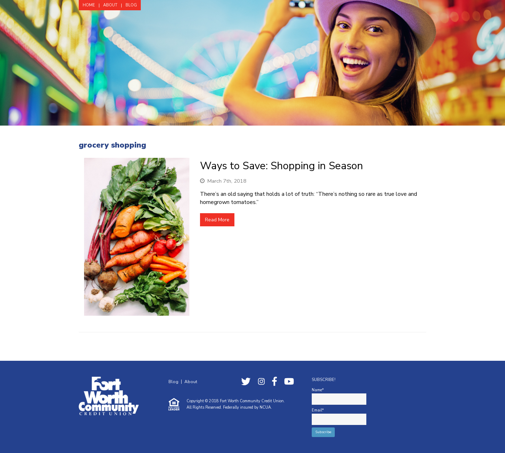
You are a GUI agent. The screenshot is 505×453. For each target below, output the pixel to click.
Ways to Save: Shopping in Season (281, 166)
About (190, 382)
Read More (217, 219)
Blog (173, 382)
